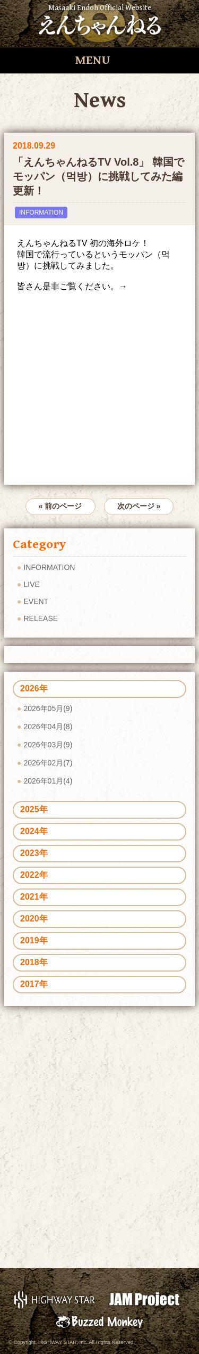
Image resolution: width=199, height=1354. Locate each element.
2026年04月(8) (47, 726)
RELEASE (40, 618)
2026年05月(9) (47, 708)
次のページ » (139, 506)
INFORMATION (41, 212)
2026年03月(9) (47, 744)
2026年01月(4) (47, 781)
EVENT (35, 601)
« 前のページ (60, 506)
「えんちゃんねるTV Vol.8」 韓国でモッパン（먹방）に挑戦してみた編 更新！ (98, 176)
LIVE (31, 584)
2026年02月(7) (47, 762)
